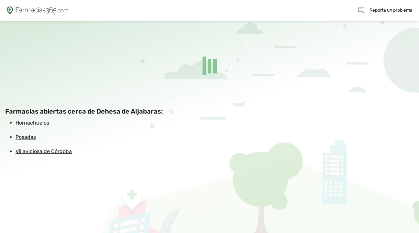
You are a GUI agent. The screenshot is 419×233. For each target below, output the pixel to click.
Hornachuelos (32, 123)
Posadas (26, 137)
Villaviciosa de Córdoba (44, 151)
